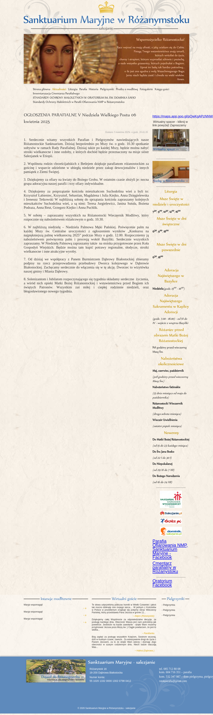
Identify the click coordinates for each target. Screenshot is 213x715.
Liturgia (72, 89)
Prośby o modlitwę (127, 89)
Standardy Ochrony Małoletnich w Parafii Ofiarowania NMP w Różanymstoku (79, 102)
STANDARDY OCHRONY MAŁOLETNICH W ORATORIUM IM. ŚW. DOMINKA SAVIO (84, 98)
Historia (93, 89)
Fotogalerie (146, 89)
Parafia (83, 89)
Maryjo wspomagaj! (33, 604)
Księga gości (162, 89)
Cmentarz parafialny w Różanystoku (165, 567)
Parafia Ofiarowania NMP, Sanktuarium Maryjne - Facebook (170, 549)
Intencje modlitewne (56, 599)
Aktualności (59, 89)
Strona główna (41, 89)
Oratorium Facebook (162, 582)
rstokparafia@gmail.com (173, 681)
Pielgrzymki (107, 89)
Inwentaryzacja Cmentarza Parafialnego (56, 93)
